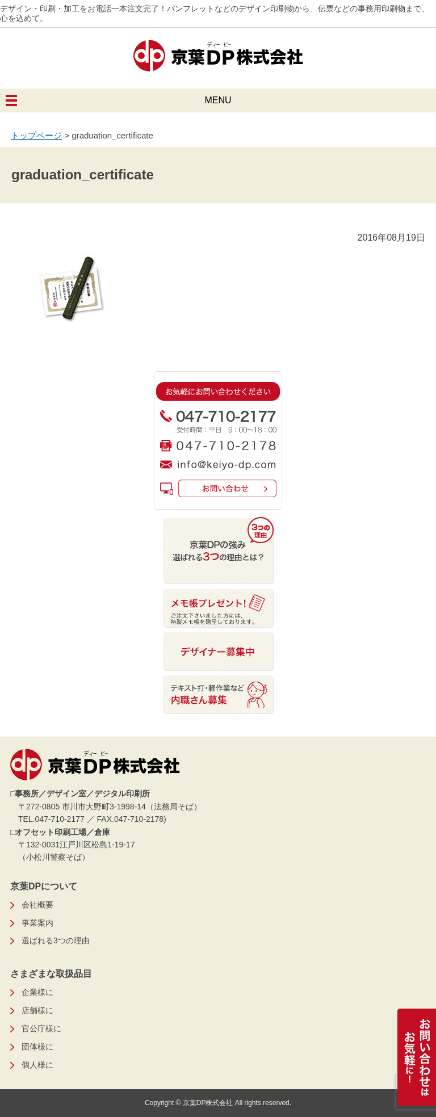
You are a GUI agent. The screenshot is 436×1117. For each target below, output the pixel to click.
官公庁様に (41, 1028)
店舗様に (37, 1010)
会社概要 (37, 904)
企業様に (37, 992)
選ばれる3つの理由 (56, 940)
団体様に (37, 1046)
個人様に (37, 1064)
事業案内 (37, 922)
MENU (217, 100)
